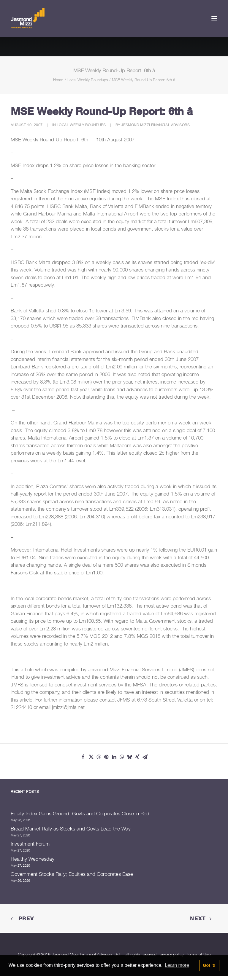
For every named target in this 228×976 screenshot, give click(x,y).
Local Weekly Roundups (87, 79)
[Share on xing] (137, 757)
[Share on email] (144, 757)
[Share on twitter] (90, 757)
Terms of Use (198, 954)
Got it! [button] (209, 965)
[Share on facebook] (83, 757)
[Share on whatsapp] (121, 757)
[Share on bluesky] (129, 757)
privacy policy (171, 954)
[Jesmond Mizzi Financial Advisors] (28, 18)
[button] (214, 18)
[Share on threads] (98, 757)
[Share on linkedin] (114, 757)
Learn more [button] (177, 965)
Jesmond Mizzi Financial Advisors (155, 125)
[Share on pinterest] (106, 757)
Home (58, 79)
